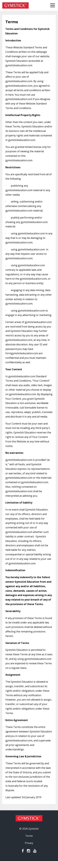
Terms (29, 836)
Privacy (29, 843)
